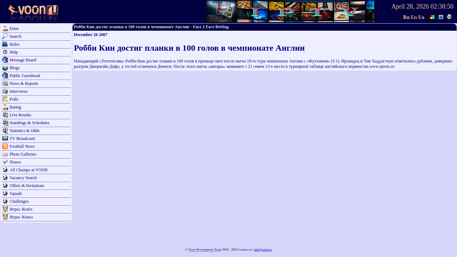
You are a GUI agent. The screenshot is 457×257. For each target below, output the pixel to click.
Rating (15, 107)
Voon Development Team (205, 249)
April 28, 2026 (410, 6)
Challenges (19, 201)
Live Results (20, 114)
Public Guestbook (25, 75)
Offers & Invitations (27, 185)
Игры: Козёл (21, 209)
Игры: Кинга (21, 217)
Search (15, 36)
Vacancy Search (23, 177)
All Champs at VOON (29, 169)
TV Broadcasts (22, 138)
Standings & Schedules (29, 122)
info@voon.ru (262, 249)
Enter (14, 28)
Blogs (15, 67)
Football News (22, 146)
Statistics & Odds (25, 130)
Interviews (19, 91)
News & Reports (24, 83)
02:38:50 (442, 6)
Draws (15, 162)
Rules (14, 44)
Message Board (23, 59)
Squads (16, 193)
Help (14, 52)
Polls (14, 99)
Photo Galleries (23, 154)
